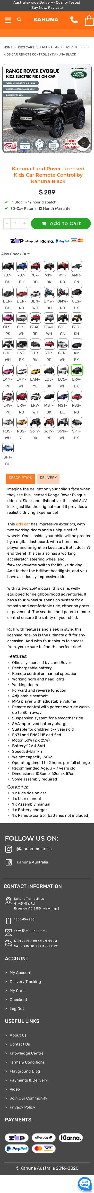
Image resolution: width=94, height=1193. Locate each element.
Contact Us (20, 1044)
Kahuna (46, 19)
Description (20, 478)
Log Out (17, 1008)
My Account (21, 972)
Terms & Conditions (27, 1062)
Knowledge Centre (26, 1053)
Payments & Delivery (28, 1080)
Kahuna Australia (26, 863)
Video (15, 1089)
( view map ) (50, 908)
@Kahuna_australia (28, 849)
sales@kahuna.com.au (30, 930)
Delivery (48, 478)
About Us (18, 1035)
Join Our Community (28, 1098)
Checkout (18, 999)
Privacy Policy (22, 1107)
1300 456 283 (24, 919)
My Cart (17, 990)
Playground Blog (25, 1071)
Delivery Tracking (25, 981)
